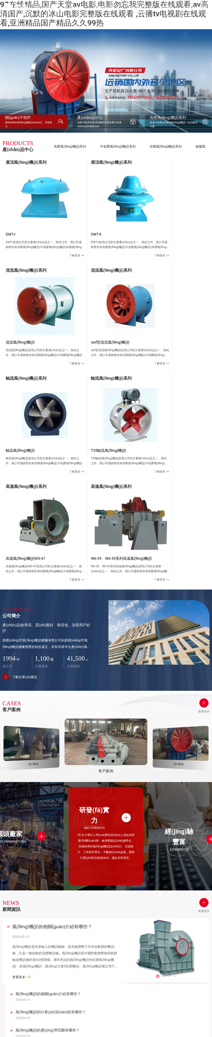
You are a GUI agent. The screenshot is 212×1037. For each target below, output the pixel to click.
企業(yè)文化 (74, 950)
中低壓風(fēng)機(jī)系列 (118, 146)
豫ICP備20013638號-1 (162, 1026)
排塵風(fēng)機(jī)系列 (166, 146)
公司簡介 (73, 933)
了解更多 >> (60, 244)
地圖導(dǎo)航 (161, 963)
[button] (157, 834)
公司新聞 (136, 942)
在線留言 (158, 956)
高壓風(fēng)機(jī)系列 (70, 146)
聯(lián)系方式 (161, 948)
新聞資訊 (138, 933)
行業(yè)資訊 (139, 950)
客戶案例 (116, 933)
